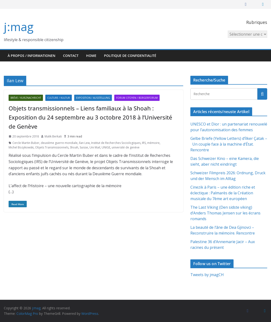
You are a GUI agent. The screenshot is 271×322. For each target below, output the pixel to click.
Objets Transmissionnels (51, 147)
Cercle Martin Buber (25, 143)
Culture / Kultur (58, 97)
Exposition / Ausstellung (93, 97)
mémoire (153, 143)
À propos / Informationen (31, 55)
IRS (144, 143)
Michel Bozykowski (21, 147)
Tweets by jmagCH (207, 274)
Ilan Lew (84, 143)
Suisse (84, 147)
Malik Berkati (53, 136)
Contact (70, 55)
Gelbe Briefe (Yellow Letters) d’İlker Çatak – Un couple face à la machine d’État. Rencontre (228, 144)
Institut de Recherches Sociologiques (116, 143)
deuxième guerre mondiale (59, 143)
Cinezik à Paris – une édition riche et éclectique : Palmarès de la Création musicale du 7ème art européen (222, 193)
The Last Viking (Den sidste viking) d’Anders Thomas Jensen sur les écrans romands (225, 213)
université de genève (126, 147)
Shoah (74, 147)
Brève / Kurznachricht (25, 97)
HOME (91, 55)
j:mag (18, 26)
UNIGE (106, 147)
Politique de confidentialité (130, 55)
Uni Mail (94, 147)
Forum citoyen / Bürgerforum (137, 97)
